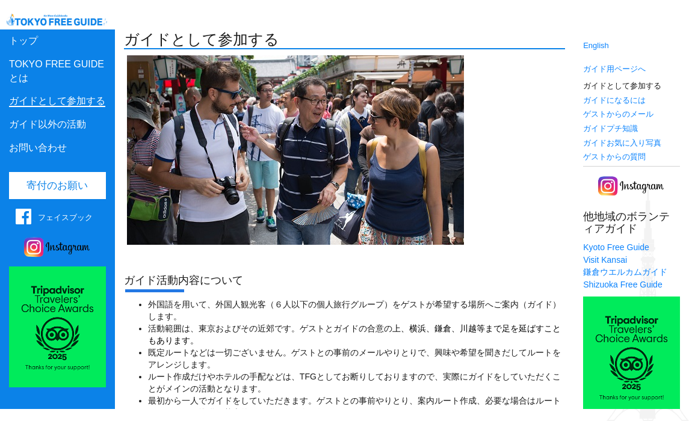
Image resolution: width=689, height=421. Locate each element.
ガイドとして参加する (57, 101)
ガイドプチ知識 (610, 128)
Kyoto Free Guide (616, 247)
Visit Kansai (605, 260)
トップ (23, 40)
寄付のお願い (57, 185)
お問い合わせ (38, 148)
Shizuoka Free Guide (623, 284)
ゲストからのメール (618, 113)
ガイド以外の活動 (47, 124)
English (596, 45)
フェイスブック (65, 217)
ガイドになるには (614, 100)
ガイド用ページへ (614, 68)
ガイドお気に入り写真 (622, 142)
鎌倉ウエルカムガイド (625, 272)
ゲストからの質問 (614, 156)
